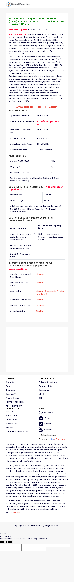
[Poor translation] (9, 542)
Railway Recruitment (49, 382)
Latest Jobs (11, 419)
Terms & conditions (15, 402)
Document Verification (17, 431)
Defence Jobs (45, 386)
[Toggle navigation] (66, 3)
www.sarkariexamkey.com (37, 107)
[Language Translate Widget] (49, 435)
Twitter (45, 424)
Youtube (45, 429)
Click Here (40, 274)
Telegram (46, 418)
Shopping (10, 390)
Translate (58, 439)
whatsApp (46, 412)
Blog (8, 386)
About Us (10, 382)
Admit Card (11, 415)
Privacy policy (12, 398)
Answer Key (11, 423)
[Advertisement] (37, 348)
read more (17, 512)
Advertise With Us (14, 406)
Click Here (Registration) (47, 291)
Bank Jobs (44, 390)
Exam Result (11, 411)
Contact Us (11, 394)
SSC (41, 398)
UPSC (41, 394)
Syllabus (10, 427)
